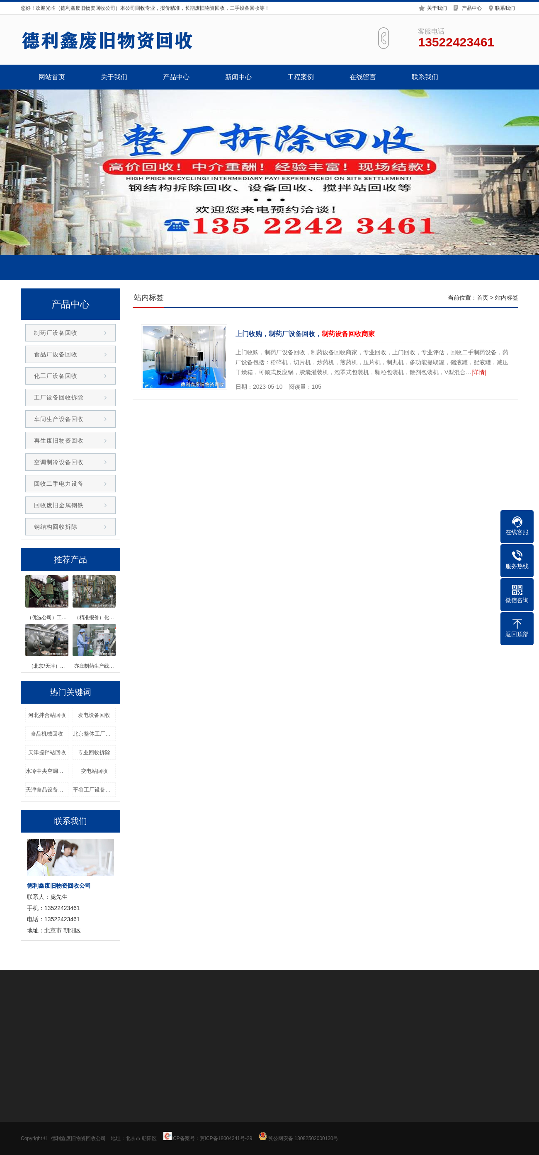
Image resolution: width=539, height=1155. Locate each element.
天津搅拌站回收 (47, 752)
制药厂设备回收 (56, 332)
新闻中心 (238, 76)
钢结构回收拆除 (56, 526)
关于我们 (437, 7)
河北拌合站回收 (47, 715)
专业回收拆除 (94, 752)
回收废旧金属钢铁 (59, 505)
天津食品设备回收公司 (47, 790)
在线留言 (363, 76)
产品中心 (472, 7)
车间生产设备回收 (59, 419)
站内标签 (506, 297)
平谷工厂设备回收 (94, 790)
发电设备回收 (94, 715)
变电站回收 (94, 771)
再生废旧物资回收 (59, 440)
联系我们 (505, 7)
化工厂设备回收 (56, 376)
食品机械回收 (47, 734)
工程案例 (300, 76)
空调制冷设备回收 (59, 462)
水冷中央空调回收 (47, 771)
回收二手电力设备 (59, 483)
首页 (482, 297)
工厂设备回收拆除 (59, 397)
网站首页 (52, 76)
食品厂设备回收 (56, 354)
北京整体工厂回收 (94, 734)
